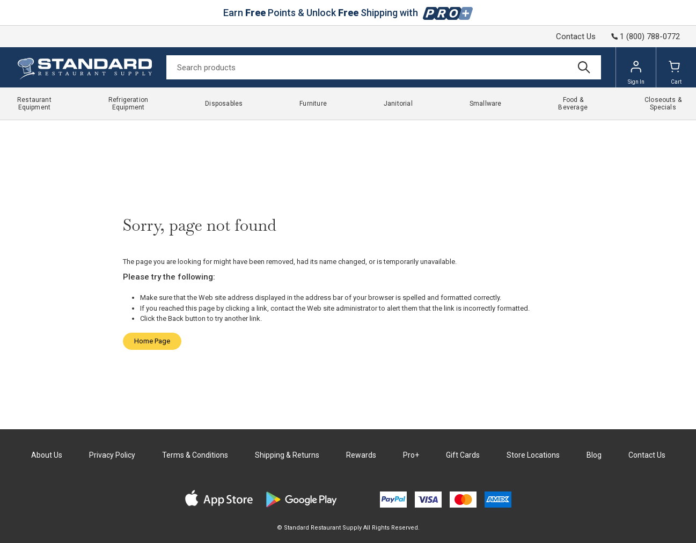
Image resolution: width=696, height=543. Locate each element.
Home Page (152, 341)
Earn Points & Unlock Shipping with (348, 12)
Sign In (636, 72)
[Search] (383, 67)
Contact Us (576, 36)
